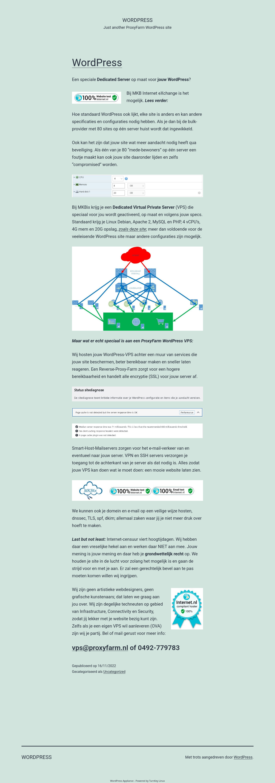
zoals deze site (132, 229)
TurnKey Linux (157, 780)
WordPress (97, 62)
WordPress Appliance (122, 780)
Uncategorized (114, 672)
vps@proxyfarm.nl (100, 648)
